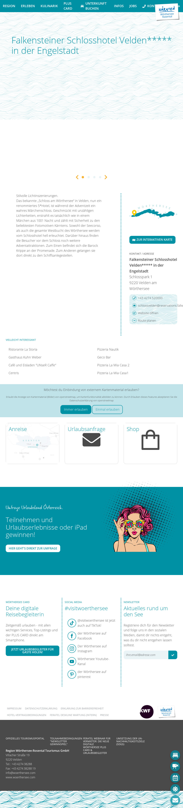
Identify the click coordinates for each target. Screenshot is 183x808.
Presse (104, 715)
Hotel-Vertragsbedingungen (26, 715)
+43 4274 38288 (22, 764)
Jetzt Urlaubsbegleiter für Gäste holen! (32, 650)
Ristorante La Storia (23, 349)
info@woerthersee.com (20, 773)
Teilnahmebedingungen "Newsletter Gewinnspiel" (66, 741)
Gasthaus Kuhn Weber (25, 357)
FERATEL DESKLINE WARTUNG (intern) (73, 715)
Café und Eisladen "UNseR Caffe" (32, 365)
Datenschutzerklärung (41, 708)
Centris (14, 373)
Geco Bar (104, 357)
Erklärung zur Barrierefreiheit (82, 708)
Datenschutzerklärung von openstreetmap (92, 400)
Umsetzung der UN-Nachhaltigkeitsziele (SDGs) (130, 741)
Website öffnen (145, 313)
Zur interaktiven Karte (152, 240)
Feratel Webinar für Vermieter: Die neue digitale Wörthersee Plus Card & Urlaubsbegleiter (96, 746)
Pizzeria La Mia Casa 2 (113, 365)
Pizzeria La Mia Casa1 (112, 373)
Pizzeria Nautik (108, 349)
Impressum (14, 708)
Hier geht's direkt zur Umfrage (33, 548)
